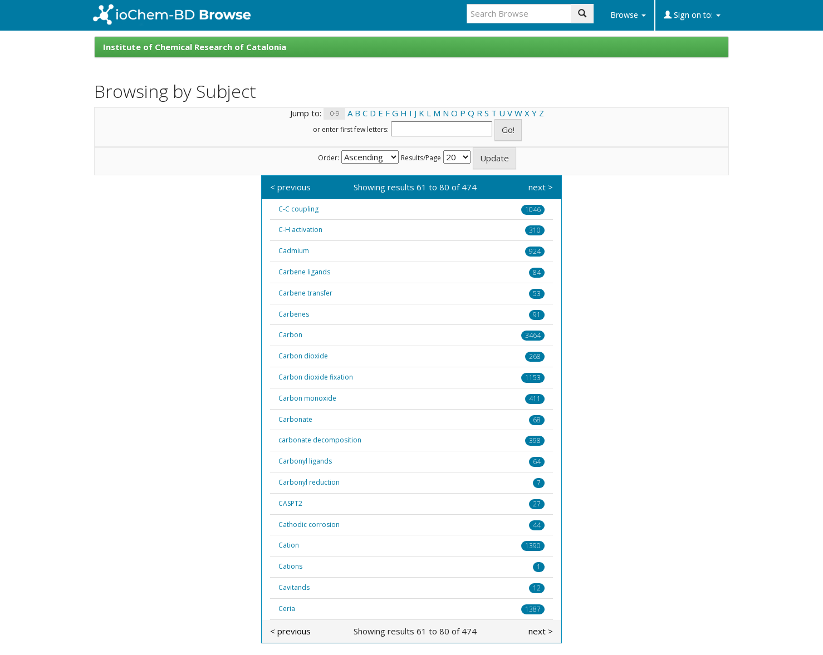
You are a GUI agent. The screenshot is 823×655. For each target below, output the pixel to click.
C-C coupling (298, 209)
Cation (288, 545)
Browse (628, 14)
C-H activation (300, 229)
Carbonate (295, 419)
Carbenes (293, 314)
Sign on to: (692, 14)
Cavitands (294, 587)
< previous (290, 187)
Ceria (286, 608)
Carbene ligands (304, 272)
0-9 (334, 114)
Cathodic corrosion (309, 524)
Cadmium (293, 250)
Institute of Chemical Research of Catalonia (194, 46)
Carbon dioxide (303, 356)
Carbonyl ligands (305, 461)
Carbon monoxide (307, 398)
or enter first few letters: (351, 129)
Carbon (290, 334)
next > (540, 187)
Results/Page (421, 158)
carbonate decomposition (319, 440)
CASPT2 (290, 503)
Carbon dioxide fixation (315, 377)
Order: (328, 158)
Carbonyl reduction (309, 482)
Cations (290, 566)
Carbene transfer (305, 293)
